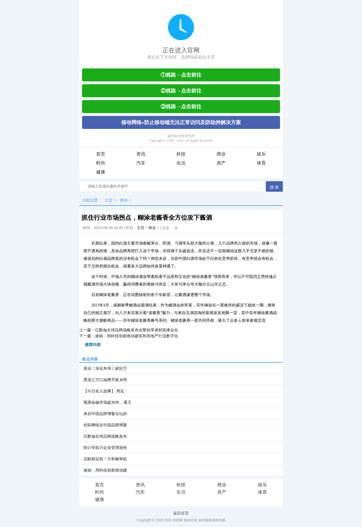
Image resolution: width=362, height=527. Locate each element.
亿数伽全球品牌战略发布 (105, 436)
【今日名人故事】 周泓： (105, 391)
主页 (109, 200)
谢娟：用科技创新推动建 (105, 470)
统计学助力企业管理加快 (105, 447)
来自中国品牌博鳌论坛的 (105, 413)
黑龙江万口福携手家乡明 (105, 379)
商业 (221, 154)
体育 (261, 163)
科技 (181, 154)
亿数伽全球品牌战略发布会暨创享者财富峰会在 (136, 330)
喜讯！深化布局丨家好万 (105, 368)
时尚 (100, 163)
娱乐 (261, 154)
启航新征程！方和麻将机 (105, 459)
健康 (100, 172)
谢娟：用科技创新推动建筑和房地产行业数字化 (136, 336)
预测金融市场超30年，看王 (107, 402)
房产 (221, 163)
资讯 (140, 154)
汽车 (140, 163)
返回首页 (181, 513)
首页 (100, 154)
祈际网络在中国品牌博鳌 (105, 425)
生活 (181, 163)
